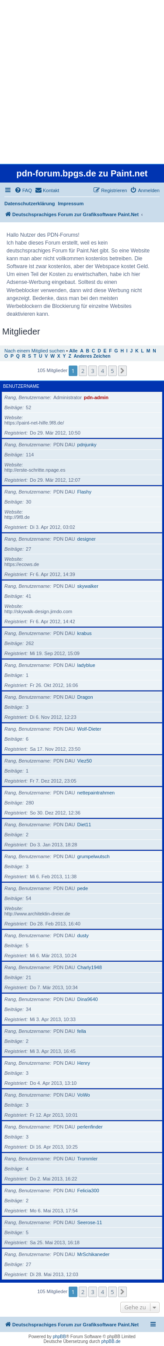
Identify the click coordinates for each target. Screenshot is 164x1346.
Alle (73, 351)
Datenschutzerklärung (29, 203)
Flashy (84, 491)
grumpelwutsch (93, 856)
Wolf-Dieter (89, 729)
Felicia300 (88, 1190)
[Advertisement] (82, 82)
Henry (83, 1063)
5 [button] (112, 371)
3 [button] (92, 371)
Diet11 (84, 824)
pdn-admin (96, 397)
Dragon (85, 697)
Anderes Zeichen (92, 356)
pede (82, 888)
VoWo (83, 1095)
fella (81, 1031)
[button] (122, 371)
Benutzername (21, 386)
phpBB (59, 1336)
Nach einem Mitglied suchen (34, 350)
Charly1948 (89, 967)
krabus (84, 633)
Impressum (71, 203)
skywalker (87, 586)
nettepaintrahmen (96, 792)
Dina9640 (87, 999)
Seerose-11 (89, 1222)
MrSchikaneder (93, 1254)
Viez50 (84, 760)
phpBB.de (111, 1341)
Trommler (87, 1158)
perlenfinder (90, 1126)
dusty (83, 935)
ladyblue (86, 665)
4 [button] (102, 371)
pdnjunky (87, 444)
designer (86, 539)
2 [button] (82, 371)
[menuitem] (23, 190)
